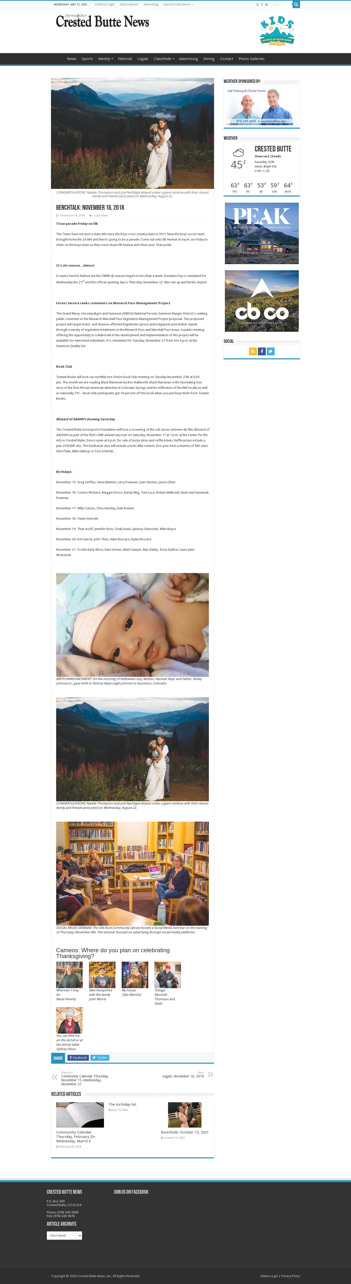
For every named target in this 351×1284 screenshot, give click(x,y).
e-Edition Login (105, 4)
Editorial (125, 59)
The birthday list (122, 1104)
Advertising (150, 4)
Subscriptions (129, 4)
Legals (142, 59)
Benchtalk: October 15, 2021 (185, 1132)
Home (57, 58)
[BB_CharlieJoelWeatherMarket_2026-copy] (262, 106)
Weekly (104, 59)
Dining (209, 59)
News (71, 59)
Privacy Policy (290, 1276)
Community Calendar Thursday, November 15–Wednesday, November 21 (86, 1078)
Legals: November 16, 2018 (178, 1074)
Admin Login (269, 1276)
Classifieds (162, 59)
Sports (87, 59)
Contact (226, 59)
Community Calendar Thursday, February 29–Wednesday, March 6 (76, 1136)
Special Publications (176, 4)
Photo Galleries (252, 59)
